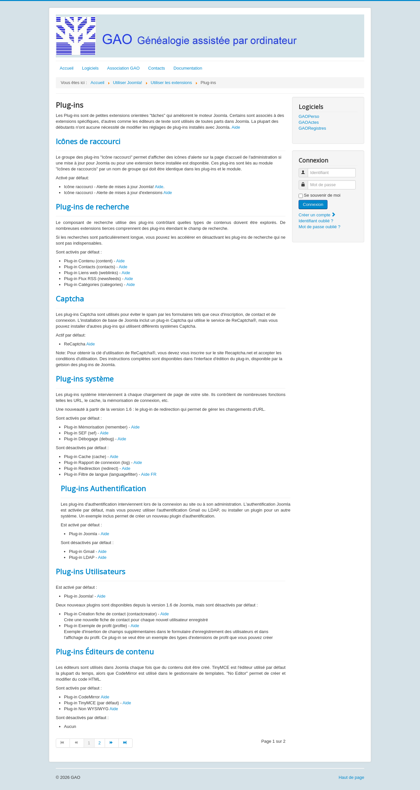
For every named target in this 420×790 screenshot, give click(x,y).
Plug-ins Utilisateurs (90, 571)
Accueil (67, 68)
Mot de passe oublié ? (319, 226)
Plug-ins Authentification (103, 488)
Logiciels (90, 68)
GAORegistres (312, 128)
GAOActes (309, 122)
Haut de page (351, 777)
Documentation (188, 68)
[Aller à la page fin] (126, 743)
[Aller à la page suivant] (112, 743)
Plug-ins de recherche (92, 206)
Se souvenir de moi (322, 195)
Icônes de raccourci (88, 141)
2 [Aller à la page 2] (99, 742)
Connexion (313, 204)
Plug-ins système (85, 379)
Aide (236, 127)
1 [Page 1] (89, 742)
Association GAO (123, 68)
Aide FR (149, 474)
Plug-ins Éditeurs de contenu (105, 651)
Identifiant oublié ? (316, 220)
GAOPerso (309, 116)
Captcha (70, 298)
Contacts (156, 68)
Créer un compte (317, 214)
